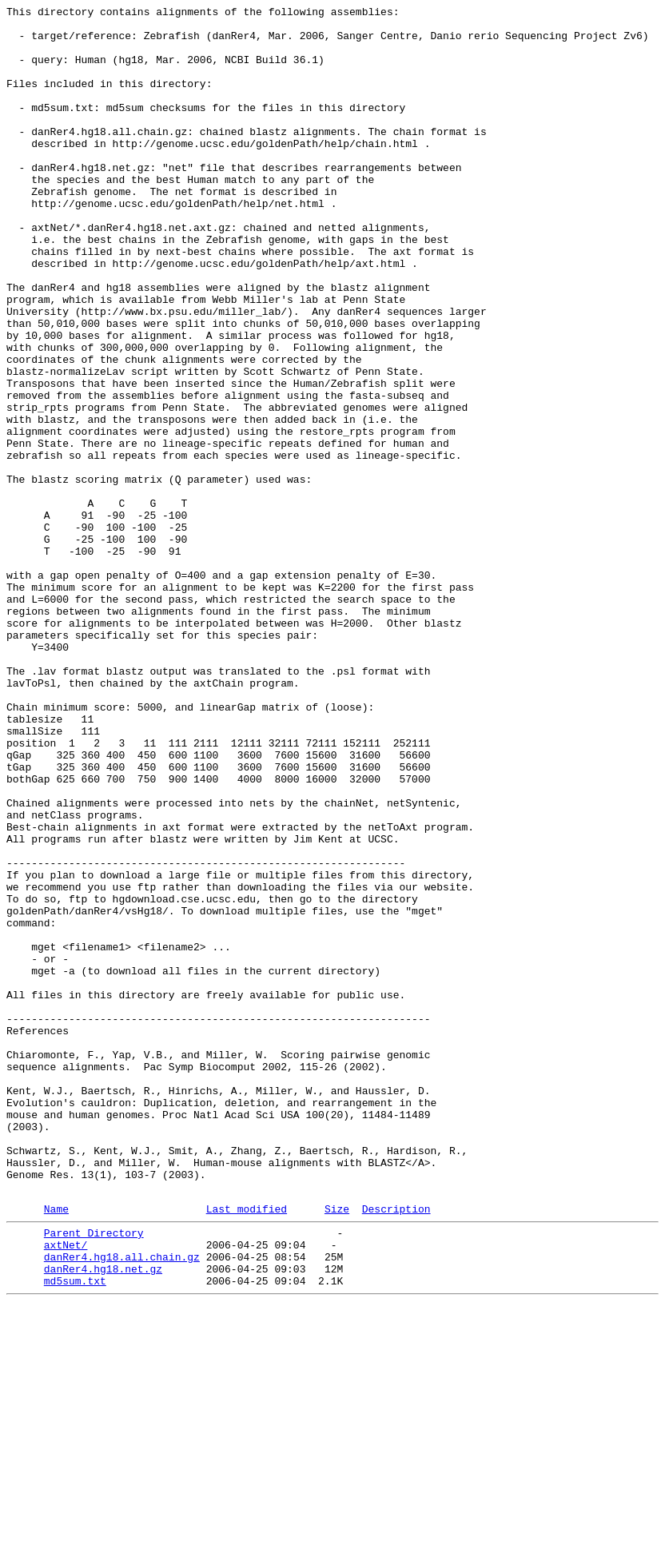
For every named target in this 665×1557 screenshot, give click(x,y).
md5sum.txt (75, 1532)
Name (56, 1448)
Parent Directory (94, 1474)
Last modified (246, 1448)
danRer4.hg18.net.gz (103, 1518)
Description (396, 1448)
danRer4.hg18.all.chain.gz (122, 1503)
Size (337, 1448)
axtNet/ (66, 1489)
